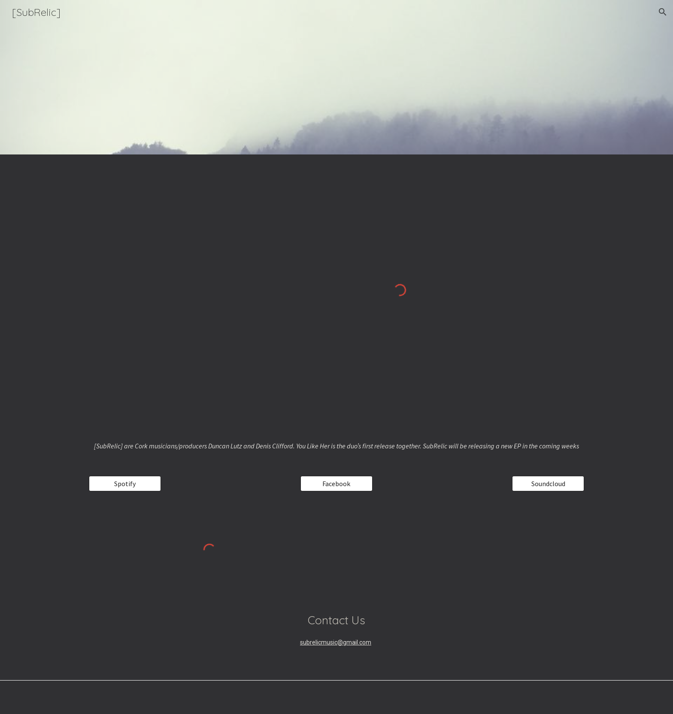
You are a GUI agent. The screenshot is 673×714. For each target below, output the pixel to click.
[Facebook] (336, 483)
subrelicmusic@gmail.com (335, 642)
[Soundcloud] (548, 483)
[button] (662, 12)
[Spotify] (125, 483)
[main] (336, 445)
